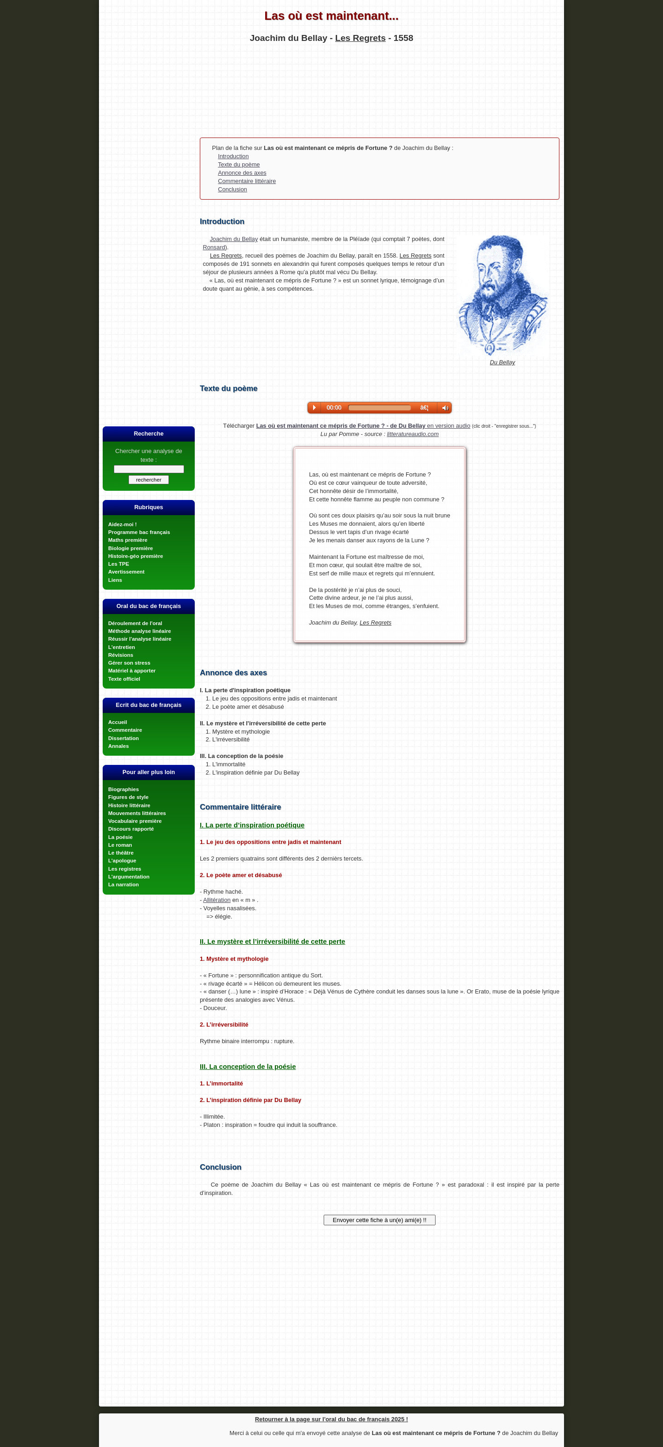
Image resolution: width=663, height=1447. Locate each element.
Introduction (233, 156)
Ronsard (214, 247)
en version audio (363, 425)
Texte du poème (239, 164)
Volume (443, 408)
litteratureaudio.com (413, 434)
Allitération (217, 899)
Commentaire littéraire (247, 181)
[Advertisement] (331, 89)
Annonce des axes (242, 172)
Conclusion (232, 189)
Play (314, 407)
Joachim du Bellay (234, 238)
